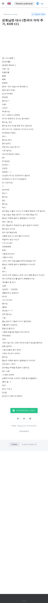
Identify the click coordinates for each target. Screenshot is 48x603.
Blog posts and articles (27, 425)
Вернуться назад (9, 14)
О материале (24, 431)
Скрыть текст (38, 14)
